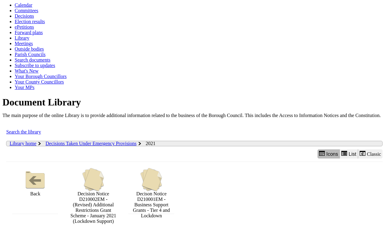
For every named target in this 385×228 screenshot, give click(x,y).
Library (22, 38)
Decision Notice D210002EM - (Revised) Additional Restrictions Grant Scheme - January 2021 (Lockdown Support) (93, 196)
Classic (370, 154)
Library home (22, 143)
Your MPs (25, 87)
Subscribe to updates (35, 65)
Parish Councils (30, 54)
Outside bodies (29, 49)
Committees (26, 10)
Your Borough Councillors (41, 76)
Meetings (24, 43)
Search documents (32, 59)
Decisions (24, 16)
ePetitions (24, 27)
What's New (26, 70)
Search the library (23, 131)
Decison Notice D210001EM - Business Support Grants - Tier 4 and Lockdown (151, 193)
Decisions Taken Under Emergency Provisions (91, 143)
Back (35, 182)
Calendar (23, 5)
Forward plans (29, 32)
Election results (30, 21)
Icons (328, 154)
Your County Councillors (39, 81)
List (348, 154)
